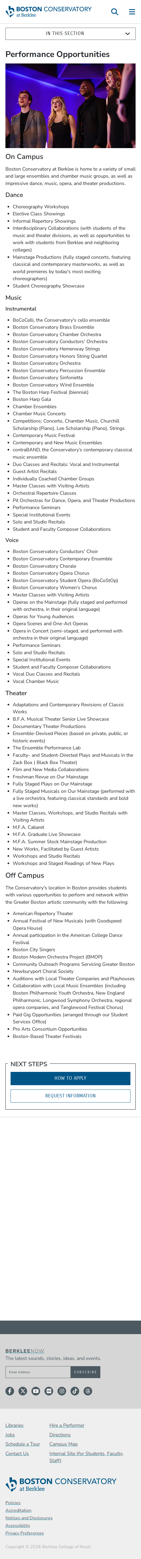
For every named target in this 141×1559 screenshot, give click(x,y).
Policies (13, 1503)
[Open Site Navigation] (132, 11)
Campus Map (63, 1444)
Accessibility (17, 1526)
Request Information (70, 1096)
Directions (60, 1435)
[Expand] (128, 34)
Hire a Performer (66, 1425)
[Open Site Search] (115, 11)
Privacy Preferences (24, 1533)
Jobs (10, 1435)
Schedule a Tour (22, 1444)
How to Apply (70, 1078)
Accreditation (18, 1510)
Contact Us (17, 1453)
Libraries (14, 1425)
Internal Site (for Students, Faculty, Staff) (86, 1457)
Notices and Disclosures (29, 1518)
